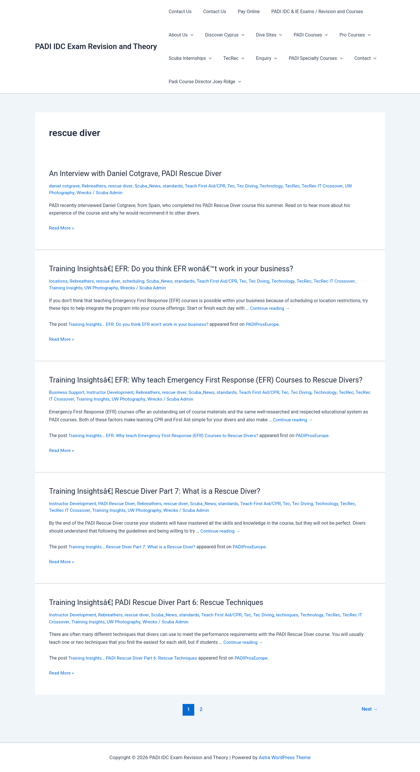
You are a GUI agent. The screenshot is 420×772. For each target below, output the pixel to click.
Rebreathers (95, 186)
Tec (236, 186)
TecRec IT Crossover (329, 186)
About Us (179, 35)
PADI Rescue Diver (119, 512)
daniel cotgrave (64, 186)
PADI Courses (303, 35)
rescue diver (122, 186)
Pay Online (243, 11)
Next (369, 717)
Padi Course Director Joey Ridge (203, 81)
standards (176, 186)
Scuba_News (150, 186)
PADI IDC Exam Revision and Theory (96, 46)
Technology (277, 186)
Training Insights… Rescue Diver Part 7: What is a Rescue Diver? (133, 555)
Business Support (67, 401)
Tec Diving (252, 186)
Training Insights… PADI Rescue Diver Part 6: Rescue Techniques (134, 666)
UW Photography (102, 287)
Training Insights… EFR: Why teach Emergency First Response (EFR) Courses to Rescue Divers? (166, 444)
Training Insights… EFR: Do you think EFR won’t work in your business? (140, 323)
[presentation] (189, 35)
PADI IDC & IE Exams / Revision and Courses (309, 11)
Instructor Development (112, 401)
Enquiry (260, 58)
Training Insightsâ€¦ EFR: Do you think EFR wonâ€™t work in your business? (175, 268)
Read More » (62, 228)
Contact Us (178, 11)
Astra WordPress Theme (284, 757)
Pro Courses (344, 35)
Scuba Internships (188, 58)
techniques (293, 623)
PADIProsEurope (267, 323)
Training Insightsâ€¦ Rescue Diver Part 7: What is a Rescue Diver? (158, 499)
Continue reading (270, 308)
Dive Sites (263, 35)
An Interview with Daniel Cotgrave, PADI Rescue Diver (138, 173)
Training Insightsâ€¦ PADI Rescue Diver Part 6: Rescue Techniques (159, 610)
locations (58, 281)
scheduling (135, 281)
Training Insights (66, 287)
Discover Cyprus (221, 35)
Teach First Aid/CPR (209, 186)
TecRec (230, 58)
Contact (355, 58)
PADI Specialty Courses (308, 58)
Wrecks (85, 192)
